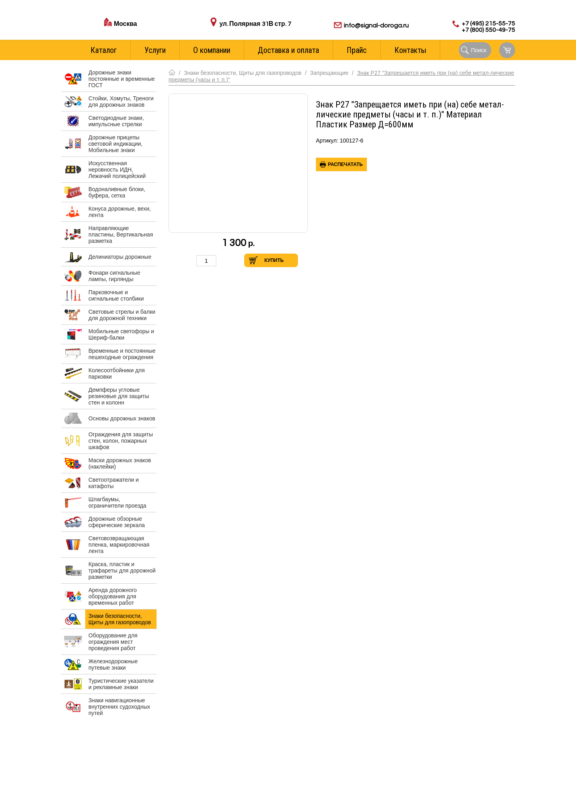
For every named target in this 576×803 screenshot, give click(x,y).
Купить (274, 260)
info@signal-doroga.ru (376, 25)
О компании (211, 50)
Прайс (356, 50)
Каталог (103, 50)
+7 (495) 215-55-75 (488, 23)
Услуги (155, 50)
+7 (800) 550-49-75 (488, 30)
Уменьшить (188, 260)
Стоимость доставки (140, 32)
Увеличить (224, 260)
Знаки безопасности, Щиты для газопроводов (243, 73)
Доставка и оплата (288, 50)
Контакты (410, 50)
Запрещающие (329, 73)
